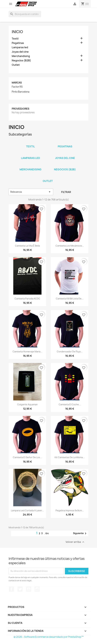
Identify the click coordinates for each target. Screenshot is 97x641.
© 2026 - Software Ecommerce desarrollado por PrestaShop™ (49, 637)
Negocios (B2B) (21, 60)
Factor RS (17, 86)
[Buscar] (25, 14)
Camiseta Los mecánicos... (70, 245)
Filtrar (66, 192)
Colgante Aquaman (27, 404)
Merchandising (21, 56)
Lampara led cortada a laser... (27, 510)
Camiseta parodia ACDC (27, 298)
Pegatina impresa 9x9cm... (70, 510)
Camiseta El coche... (70, 404)
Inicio (17, 31)
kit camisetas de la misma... (70, 457)
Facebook (11, 589)
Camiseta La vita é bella (27, 245)
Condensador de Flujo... (70, 351)
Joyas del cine (20, 51)
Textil (15, 38)
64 (47, 533)
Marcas (17, 82)
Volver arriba (75, 542)
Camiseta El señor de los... (27, 457)
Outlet (16, 65)
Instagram (37, 589)
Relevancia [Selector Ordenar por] (30, 192)
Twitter (20, 589)
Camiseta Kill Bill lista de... (69, 298)
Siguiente (80, 533)
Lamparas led (20, 47)
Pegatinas (18, 43)
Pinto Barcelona (20, 91)
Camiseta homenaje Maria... (27, 351)
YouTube (28, 589)
